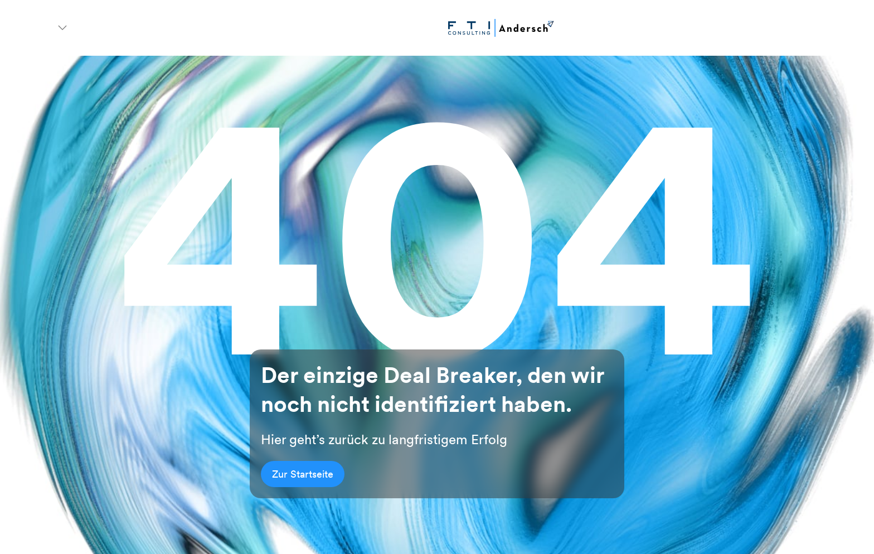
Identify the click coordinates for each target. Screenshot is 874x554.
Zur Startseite (302, 474)
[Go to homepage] (501, 28)
